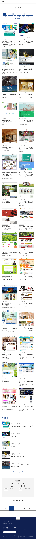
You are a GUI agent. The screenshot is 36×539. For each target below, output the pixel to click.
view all (18, 472)
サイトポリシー (24, 529)
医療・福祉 (18, 16)
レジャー (20, 18)
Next (30, 508)
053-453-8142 (19, 484)
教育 (23, 16)
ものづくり (4, 16)
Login (18, 537)
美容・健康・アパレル (30, 16)
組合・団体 (10, 16)
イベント (15, 18)
